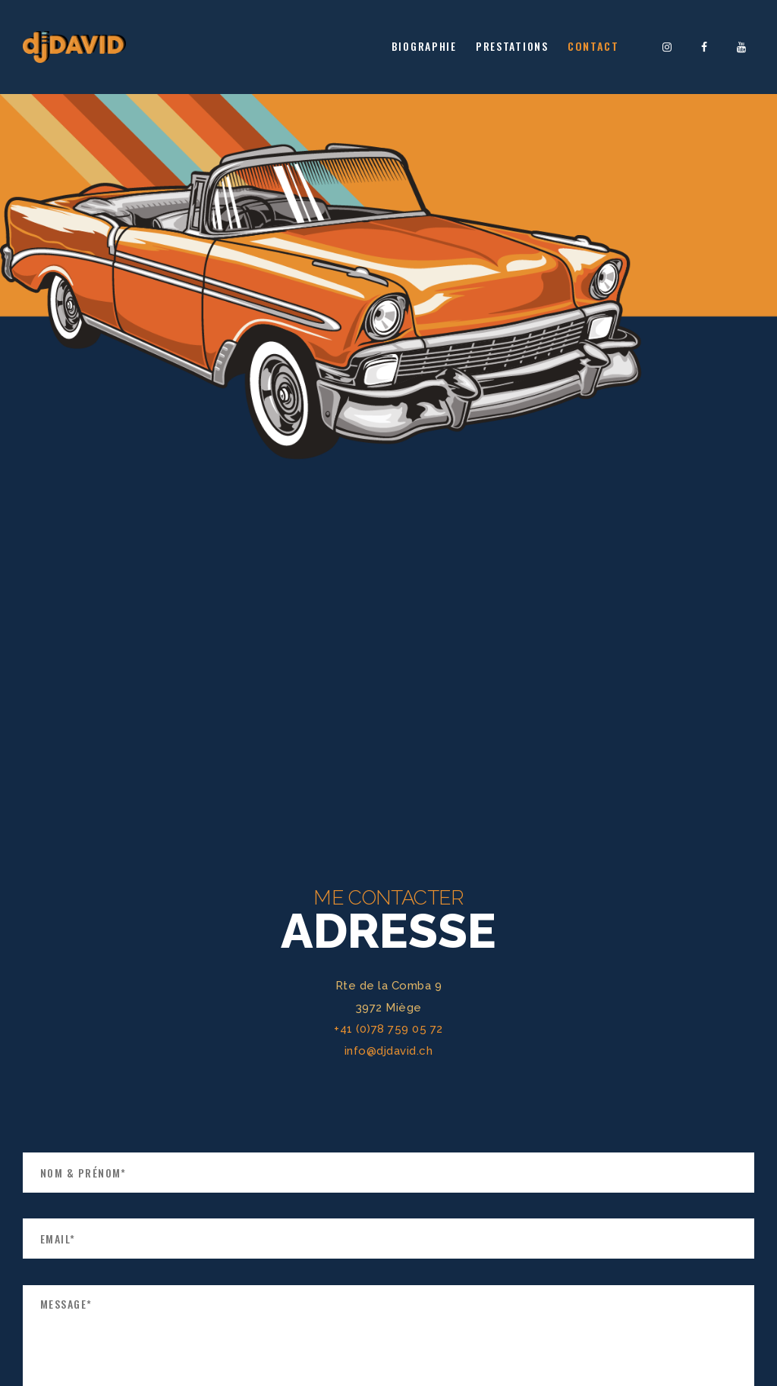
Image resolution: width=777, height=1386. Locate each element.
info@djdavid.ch (388, 1051)
